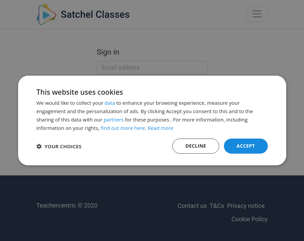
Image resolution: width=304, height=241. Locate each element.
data (110, 102)
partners (114, 119)
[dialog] (152, 120)
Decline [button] (195, 146)
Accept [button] (246, 146)
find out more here (123, 128)
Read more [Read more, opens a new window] (161, 128)
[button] (59, 146)
